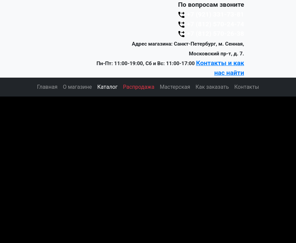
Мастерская (175, 87)
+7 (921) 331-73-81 (210, 14)
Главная (47, 87)
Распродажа (138, 87)
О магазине (77, 87)
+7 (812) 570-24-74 (210, 24)
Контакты (246, 87)
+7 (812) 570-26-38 (210, 33)
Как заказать (212, 87)
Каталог (107, 87)
